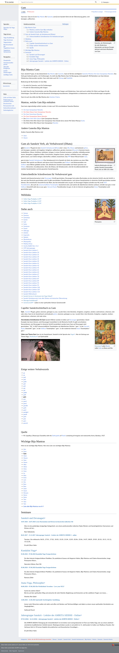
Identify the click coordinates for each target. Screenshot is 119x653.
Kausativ (75, 150)
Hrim (31, 118)
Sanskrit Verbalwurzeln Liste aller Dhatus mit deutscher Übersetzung (45, 298)
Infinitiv (25, 233)
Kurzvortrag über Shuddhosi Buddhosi (31, 341)
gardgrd (25, 412)
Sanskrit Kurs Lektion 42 (31, 265)
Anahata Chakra (55, 97)
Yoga (72, 334)
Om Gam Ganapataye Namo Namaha (35, 116)
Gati (24, 222)
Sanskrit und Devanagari (32, 518)
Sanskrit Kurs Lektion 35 (31, 259)
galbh (25, 392)
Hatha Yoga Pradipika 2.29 (31, 199)
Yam (24, 504)
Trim (24, 499)
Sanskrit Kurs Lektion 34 (31, 257)
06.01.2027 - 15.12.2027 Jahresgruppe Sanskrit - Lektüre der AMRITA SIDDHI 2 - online (49, 535)
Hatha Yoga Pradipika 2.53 (31, 201)
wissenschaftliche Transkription (49, 185)
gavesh (25, 423)
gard (24, 410)
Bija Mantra (41, 17)
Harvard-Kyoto (52, 187)
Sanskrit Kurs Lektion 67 (31, 274)
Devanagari (48, 178)
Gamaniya (26, 217)
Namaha (55, 123)
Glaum (39, 118)
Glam (25, 136)
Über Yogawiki (13, 651)
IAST (105, 182)
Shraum (25, 493)
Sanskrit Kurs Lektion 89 (31, 281)
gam (24, 397)
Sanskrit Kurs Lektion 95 (31, 285)
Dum (24, 451)
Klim (35, 118)
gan (24, 399)
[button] (40, 350)
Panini (64, 435)
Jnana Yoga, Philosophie (32, 583)
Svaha (83, 121)
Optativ (25, 237)
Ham (24, 460)
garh (24, 416)
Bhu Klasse (70, 148)
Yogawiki (9, 2)
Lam (24, 480)
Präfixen (67, 162)
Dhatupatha (27, 241)
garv (24, 421)
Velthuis (23, 187)
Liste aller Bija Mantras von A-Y (33, 506)
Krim (24, 477)
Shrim (28, 118)
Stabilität (69, 78)
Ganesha (50, 17)
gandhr (25, 405)
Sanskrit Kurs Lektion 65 (31, 272)
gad (24, 377)
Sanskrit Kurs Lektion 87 (31, 278)
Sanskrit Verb (67, 639)
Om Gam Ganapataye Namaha (103, 74)
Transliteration (25, 185)
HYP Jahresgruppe (29, 248)
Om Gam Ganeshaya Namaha (32, 114)
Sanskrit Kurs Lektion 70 (31, 276)
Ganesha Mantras (88, 74)
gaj (24, 388)
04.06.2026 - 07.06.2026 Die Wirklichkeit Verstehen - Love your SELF (42, 586)
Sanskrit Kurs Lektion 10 (31, 252)
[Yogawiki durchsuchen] (59, 2)
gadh (24, 381)
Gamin (25, 220)
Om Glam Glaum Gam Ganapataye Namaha (37, 112)
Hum (24, 471)
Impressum (21, 651)
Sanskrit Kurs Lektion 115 (31, 292)
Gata (85, 156)
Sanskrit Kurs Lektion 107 (31, 289)
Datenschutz (4, 651)
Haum (25, 462)
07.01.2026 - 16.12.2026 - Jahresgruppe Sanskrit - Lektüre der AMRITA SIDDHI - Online (49, 619)
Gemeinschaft (27, 303)
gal (24, 390)
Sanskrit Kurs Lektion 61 (31, 270)
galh (24, 395)
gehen (86, 148)
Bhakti (108, 346)
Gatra (25, 224)
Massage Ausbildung (29, 300)
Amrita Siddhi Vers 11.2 (30, 246)
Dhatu (57, 148)
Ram (24, 484)
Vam (24, 502)
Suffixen (23, 164)
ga (24, 373)
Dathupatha (56, 435)
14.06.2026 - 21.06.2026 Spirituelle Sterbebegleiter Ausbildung (40, 600)
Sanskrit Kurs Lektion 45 (31, 268)
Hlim (24, 464)
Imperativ (26, 235)
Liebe (100, 348)
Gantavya (26, 226)
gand (24, 401)
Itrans (96, 187)
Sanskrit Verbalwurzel (48, 148)
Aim (24, 449)
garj (24, 419)
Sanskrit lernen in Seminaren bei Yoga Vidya (37, 296)
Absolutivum (27, 239)
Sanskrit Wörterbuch (30, 294)
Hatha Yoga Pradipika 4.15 (31, 203)
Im (24, 473)
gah (24, 384)
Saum (25, 491)
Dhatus (23, 167)
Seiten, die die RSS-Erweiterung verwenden (39, 639)
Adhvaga (26, 230)
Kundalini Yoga (28, 550)
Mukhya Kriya (27, 244)
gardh (25, 414)
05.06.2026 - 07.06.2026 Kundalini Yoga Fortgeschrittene (38, 554)
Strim (25, 497)
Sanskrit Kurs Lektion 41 (31, 263)
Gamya (25, 213)
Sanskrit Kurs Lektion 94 (31, 283)
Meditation (33, 336)
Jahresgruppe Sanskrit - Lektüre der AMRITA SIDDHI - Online (51, 615)
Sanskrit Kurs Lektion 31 (31, 254)
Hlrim (25, 467)
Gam (24, 453)
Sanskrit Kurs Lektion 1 (30, 250)
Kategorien (24, 639)
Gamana (26, 215)
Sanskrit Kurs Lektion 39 (31, 261)
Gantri (25, 228)
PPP (69, 156)
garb (24, 408)
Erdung (61, 78)
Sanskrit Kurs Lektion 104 (31, 287)
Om (24, 482)
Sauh (25, 488)
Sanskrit (27, 148)
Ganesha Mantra (108, 639)
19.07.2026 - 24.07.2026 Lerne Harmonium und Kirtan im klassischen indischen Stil (47, 522)
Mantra (94, 639)
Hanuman (98, 346)
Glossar (54, 639)
